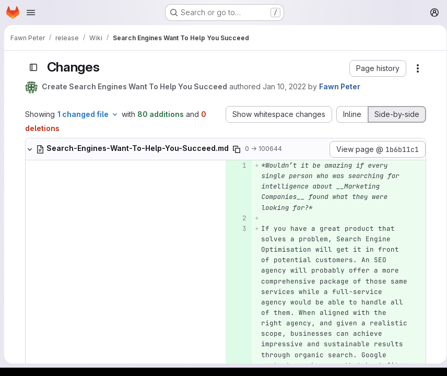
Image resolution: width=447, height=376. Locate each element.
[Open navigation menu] (30, 12)
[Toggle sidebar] (31, 67)
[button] (375, 68)
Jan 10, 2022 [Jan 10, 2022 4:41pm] (282, 86)
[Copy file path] (234, 149)
